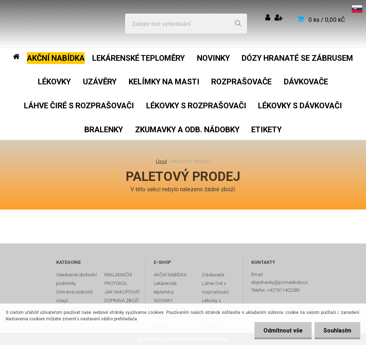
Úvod (161, 161)
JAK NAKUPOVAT (122, 292)
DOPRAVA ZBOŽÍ (121, 300)
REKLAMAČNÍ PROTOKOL (118, 279)
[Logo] (58, 23)
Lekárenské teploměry (165, 288)
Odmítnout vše (283, 330)
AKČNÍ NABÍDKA (170, 274)
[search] (238, 24)
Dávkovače (213, 274)
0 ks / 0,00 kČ (326, 19)
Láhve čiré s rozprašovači (215, 288)
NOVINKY (163, 300)
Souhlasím (337, 330)
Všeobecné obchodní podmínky (76, 279)
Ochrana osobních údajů (74, 296)
